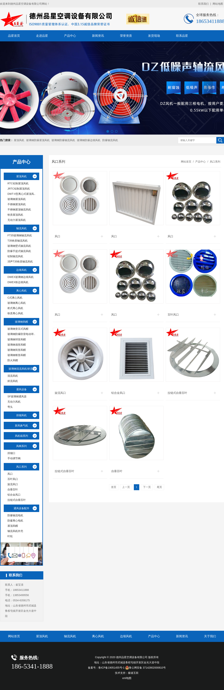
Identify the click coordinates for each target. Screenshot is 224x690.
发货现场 (154, 35)
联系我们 (203, 3)
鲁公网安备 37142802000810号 (145, 667)
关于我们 (210, 636)
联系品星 (182, 35)
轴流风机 (70, 636)
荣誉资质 (126, 35)
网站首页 (186, 161)
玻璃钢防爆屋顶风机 (38, 140)
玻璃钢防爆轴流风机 (63, 140)
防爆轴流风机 (110, 140)
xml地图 (127, 678)
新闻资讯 (98, 35)
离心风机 (98, 636)
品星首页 (14, 35)
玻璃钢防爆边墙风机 (88, 140)
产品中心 (70, 35)
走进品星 (42, 35)
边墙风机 (126, 636)
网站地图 (218, 3)
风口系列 (214, 161)
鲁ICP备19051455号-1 (111, 667)
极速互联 (133, 672)
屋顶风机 (19, 140)
